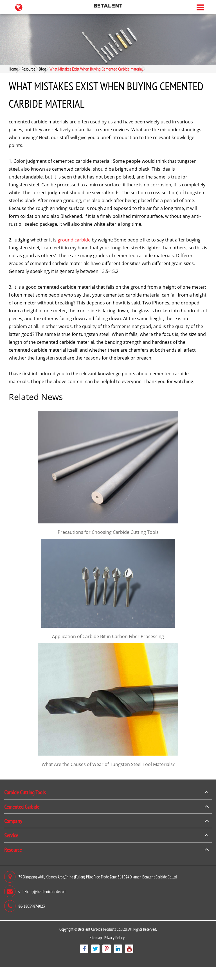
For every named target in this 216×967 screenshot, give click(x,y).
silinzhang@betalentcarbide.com (35, 891)
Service (11, 835)
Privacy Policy (114, 937)
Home (13, 69)
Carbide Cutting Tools (25, 792)
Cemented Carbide (21, 806)
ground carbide (74, 240)
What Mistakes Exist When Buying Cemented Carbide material (96, 69)
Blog (42, 69)
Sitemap (95, 937)
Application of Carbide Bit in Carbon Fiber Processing (108, 636)
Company (13, 820)
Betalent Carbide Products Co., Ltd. (102, 929)
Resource (28, 69)
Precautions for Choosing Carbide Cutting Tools (108, 532)
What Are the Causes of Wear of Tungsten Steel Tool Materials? (108, 764)
